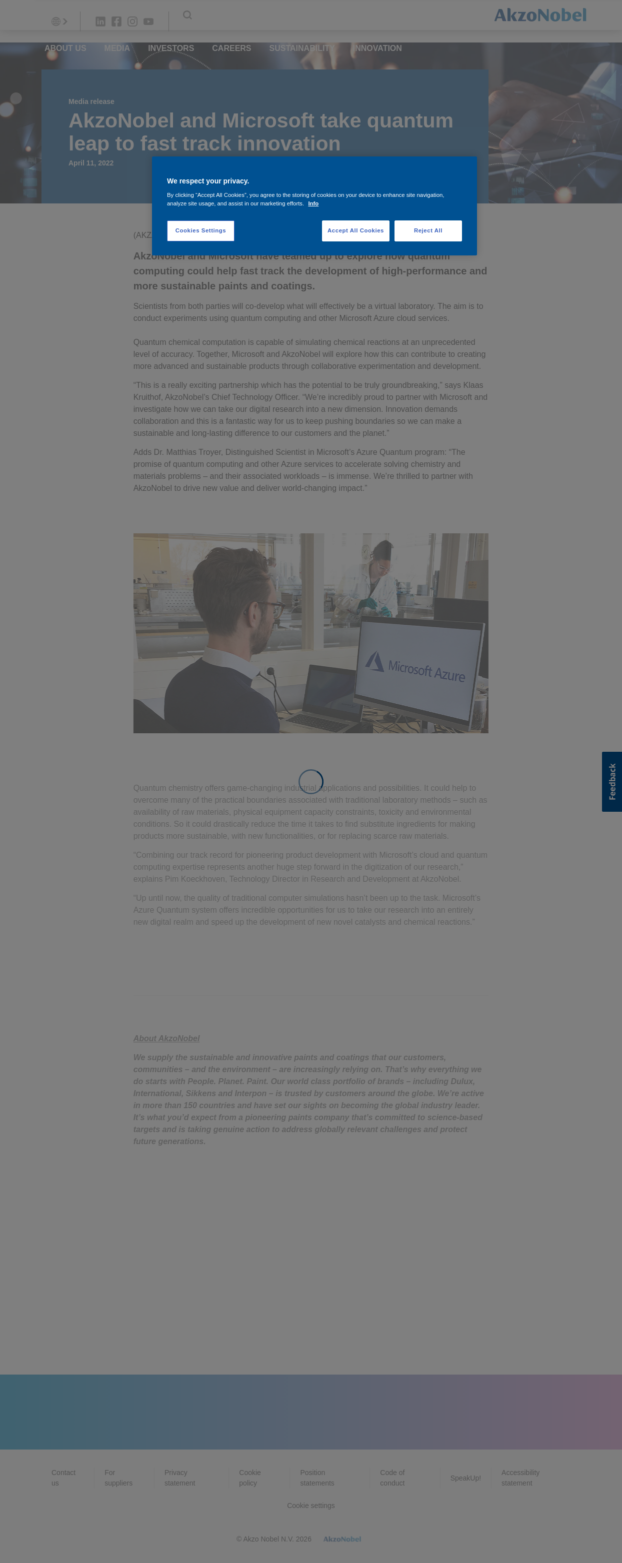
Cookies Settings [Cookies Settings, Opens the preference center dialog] (201, 230)
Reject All (428, 230)
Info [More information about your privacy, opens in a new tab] (313, 203)
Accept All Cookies (356, 230)
